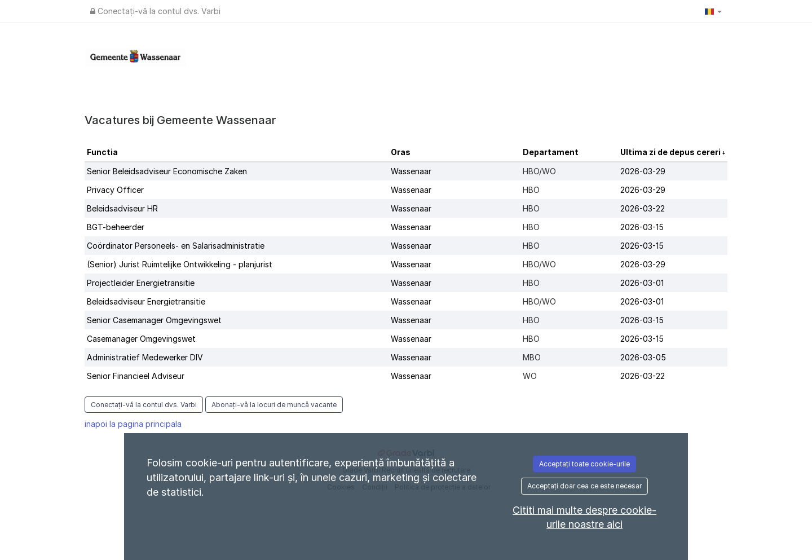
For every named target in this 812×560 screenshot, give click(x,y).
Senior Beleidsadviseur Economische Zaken (167, 171)
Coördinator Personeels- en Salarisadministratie (175, 245)
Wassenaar (411, 171)
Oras (401, 152)
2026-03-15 (642, 227)
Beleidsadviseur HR (122, 208)
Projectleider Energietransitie (141, 283)
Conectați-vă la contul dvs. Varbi (155, 11)
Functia (102, 152)
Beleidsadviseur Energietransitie (146, 301)
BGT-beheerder (115, 227)
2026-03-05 (643, 357)
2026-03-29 (642, 171)
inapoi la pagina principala (133, 424)
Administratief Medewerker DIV (145, 357)
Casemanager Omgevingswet (141, 338)
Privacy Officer (115, 190)
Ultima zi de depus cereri (671, 152)
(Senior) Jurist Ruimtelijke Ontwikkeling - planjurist (179, 264)
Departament (551, 152)
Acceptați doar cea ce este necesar (584, 486)
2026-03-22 (642, 208)
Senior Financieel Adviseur (135, 376)
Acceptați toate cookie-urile (584, 464)
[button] (713, 11)
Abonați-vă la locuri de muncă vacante (274, 404)
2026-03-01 (642, 283)
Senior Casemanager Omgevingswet (154, 320)
